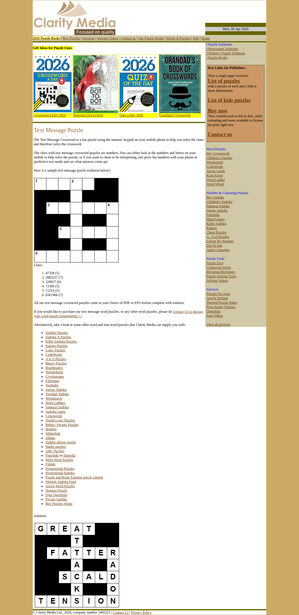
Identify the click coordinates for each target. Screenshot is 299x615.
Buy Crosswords (218, 153)
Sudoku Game (55, 412)
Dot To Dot (214, 245)
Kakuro (211, 228)
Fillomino (52, 381)
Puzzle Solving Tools (221, 276)
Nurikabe (52, 385)
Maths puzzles (56, 447)
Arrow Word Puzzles (60, 486)
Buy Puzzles (71, 38)
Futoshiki (52, 455)
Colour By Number (220, 241)
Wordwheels (54, 372)
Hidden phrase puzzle (61, 442)
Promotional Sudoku (60, 473)
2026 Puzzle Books (46, 38)
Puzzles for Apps (218, 294)
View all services (218, 324)
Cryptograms (55, 376)
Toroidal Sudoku (57, 394)
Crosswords (54, 416)
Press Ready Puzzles (220, 307)
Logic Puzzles (55, 350)
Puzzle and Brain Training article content (74, 477)
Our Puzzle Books (151, 38)
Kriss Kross (214, 175)
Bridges (51, 429)
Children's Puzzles (219, 158)
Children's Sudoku (219, 202)
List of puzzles (224, 81)
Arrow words (215, 171)
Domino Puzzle (56, 490)
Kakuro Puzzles (57, 346)
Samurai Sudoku (57, 407)
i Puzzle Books (216, 58)
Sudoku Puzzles (57, 333)
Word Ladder (215, 180)
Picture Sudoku (56, 499)
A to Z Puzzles (56, 359)
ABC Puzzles (55, 451)
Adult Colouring (218, 250)
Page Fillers (214, 316)
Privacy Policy (141, 612)
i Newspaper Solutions (222, 49)
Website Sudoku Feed (61, 482)
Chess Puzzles (216, 232)
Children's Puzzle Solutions (225, 53)
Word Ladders (55, 403)
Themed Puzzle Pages (221, 302)
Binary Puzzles (56, 363)
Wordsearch (54, 398)
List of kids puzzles (229, 100)
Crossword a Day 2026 (50, 115)
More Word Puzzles (59, 460)
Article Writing (217, 298)
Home (205, 38)
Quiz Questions (56, 495)
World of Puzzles (178, 38)
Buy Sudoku (215, 197)
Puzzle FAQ (214, 263)
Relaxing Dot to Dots (88, 115)
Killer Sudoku (216, 224)
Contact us (128, 38)
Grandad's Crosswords (175, 115)
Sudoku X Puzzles (58, 337)
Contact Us (121, 612)
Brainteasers (54, 368)
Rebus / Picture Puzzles (62, 425)
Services (89, 38)
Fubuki (50, 464)
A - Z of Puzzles (217, 237)
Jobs (196, 38)
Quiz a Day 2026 (131, 115)
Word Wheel (215, 184)
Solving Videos (107, 38)
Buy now (218, 111)
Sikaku (50, 438)
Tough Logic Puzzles (60, 420)
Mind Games (215, 219)
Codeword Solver (218, 267)
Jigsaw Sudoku (56, 390)
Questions (213, 311)
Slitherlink (53, 433)
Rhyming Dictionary (220, 272)
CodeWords (54, 355)
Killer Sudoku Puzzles (61, 341)
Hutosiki (69, 455)
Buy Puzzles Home (59, 504)
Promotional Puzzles (60, 469)
